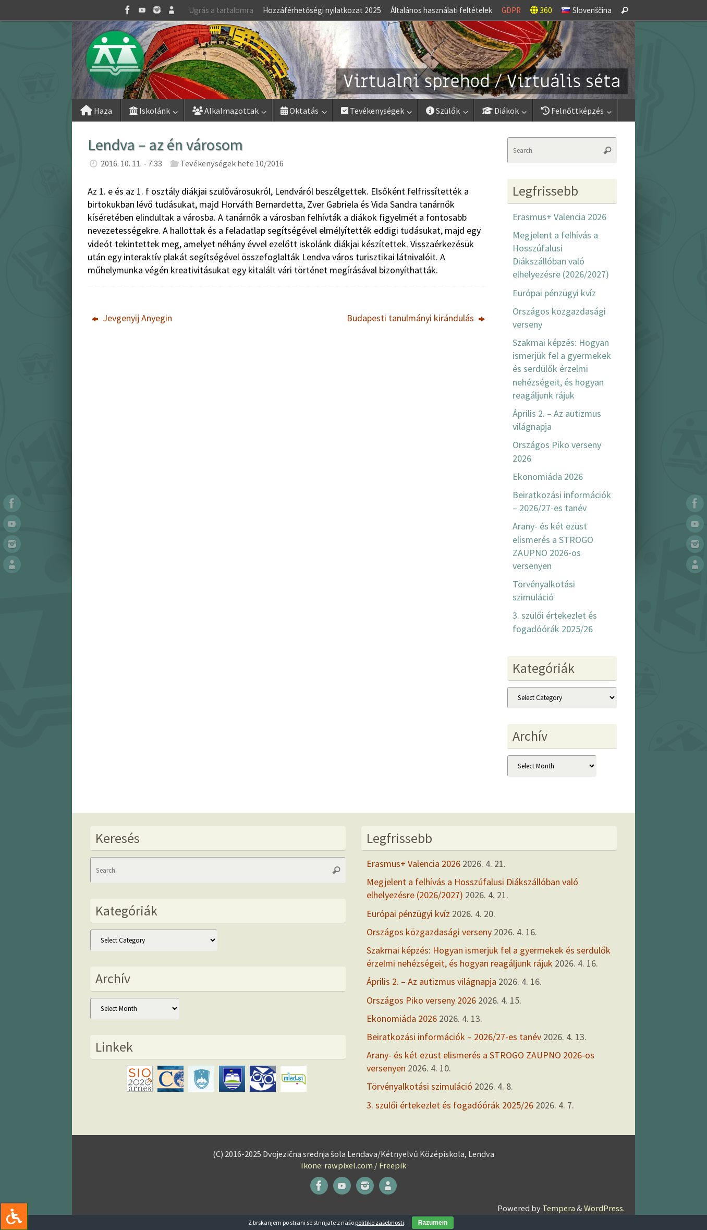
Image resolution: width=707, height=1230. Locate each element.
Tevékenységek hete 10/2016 (232, 163)
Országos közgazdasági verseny (429, 932)
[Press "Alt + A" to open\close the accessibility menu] (14, 1216)
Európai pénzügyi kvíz (554, 293)
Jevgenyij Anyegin (132, 318)
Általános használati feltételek (441, 10)
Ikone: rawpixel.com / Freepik (353, 1165)
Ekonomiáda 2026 (548, 477)
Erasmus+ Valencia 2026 (559, 217)
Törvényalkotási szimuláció (419, 1086)
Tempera (558, 1208)
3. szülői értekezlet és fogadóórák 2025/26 (450, 1105)
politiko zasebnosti (379, 1222)
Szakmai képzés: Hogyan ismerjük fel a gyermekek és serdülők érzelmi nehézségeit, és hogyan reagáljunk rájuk (562, 368)
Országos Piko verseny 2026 (421, 1000)
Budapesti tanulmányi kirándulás (416, 318)
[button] (353, 60)
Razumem (433, 1222)
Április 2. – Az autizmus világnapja (431, 981)
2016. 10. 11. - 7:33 (131, 163)
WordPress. (604, 1208)
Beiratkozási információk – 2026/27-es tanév (454, 1037)
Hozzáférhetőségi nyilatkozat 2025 (322, 10)
